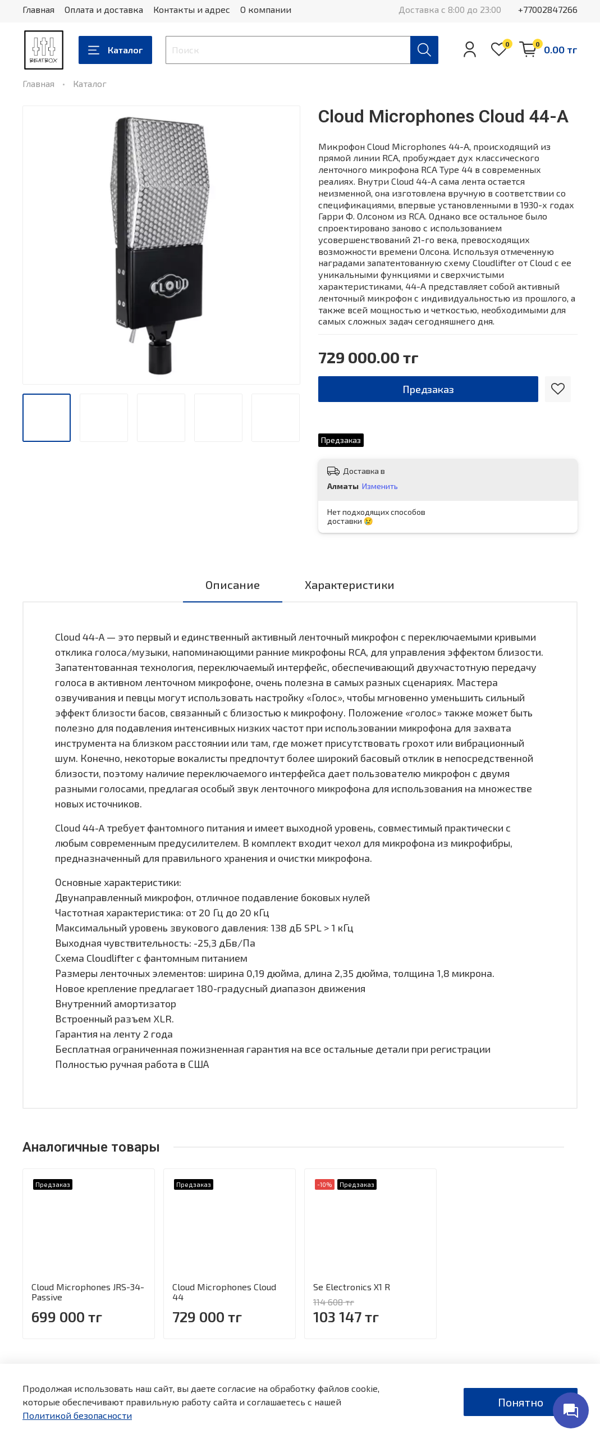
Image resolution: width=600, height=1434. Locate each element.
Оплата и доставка (104, 9)
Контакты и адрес (191, 9)
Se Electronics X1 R (351, 1286)
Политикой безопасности (77, 1415)
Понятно (520, 1402)
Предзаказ (428, 389)
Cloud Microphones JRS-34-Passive (87, 1291)
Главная (38, 9)
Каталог (115, 50)
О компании (265, 9)
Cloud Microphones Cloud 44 (224, 1291)
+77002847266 (548, 9)
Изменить (380, 486)
